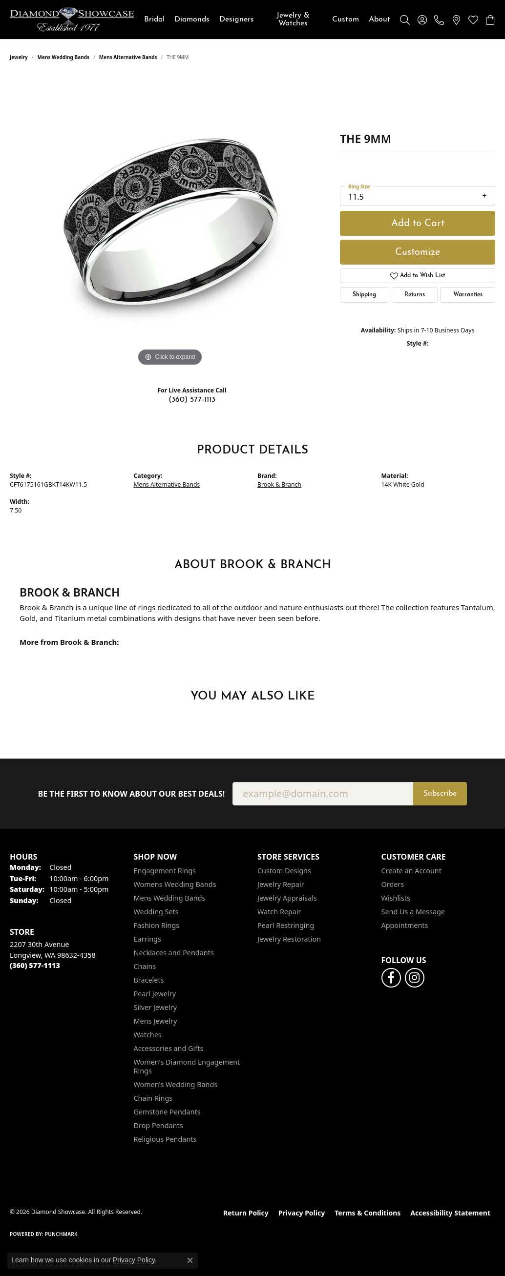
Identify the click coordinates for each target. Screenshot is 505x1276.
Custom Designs (284, 870)
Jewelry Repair (280, 884)
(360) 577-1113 (191, 400)
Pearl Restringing (285, 925)
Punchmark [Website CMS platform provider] (61, 1234)
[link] (439, 19)
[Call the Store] (35, 965)
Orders (392, 884)
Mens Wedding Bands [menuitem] (170, 898)
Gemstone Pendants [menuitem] (167, 1111)
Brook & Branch (279, 484)
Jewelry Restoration (289, 939)
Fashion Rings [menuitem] (157, 925)
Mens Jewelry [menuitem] (155, 1021)
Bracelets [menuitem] (149, 980)
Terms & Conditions (367, 1212)
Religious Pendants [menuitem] (165, 1139)
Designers (236, 19)
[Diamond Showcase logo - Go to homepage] (72, 19)
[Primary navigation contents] (267, 19)
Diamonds (192, 19)
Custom (345, 19)
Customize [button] (417, 252)
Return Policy (246, 1212)
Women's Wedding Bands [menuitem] (176, 1084)
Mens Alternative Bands (128, 57)
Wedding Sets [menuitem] (156, 911)
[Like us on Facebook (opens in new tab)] (391, 978)
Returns (414, 295)
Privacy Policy (301, 1212)
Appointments (404, 925)
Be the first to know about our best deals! (131, 794)
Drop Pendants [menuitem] (158, 1125)
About (379, 19)
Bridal (154, 19)
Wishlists (395, 898)
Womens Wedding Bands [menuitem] (175, 884)
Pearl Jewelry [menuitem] (155, 993)
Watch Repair (279, 911)
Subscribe (440, 794)
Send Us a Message (413, 911)
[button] (405, 19)
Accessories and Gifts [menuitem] (169, 1048)
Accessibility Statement (450, 1212)
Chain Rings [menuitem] (153, 1098)
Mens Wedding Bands (64, 57)
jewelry (19, 57)
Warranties (468, 295)
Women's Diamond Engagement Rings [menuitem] (187, 1066)
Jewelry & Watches (293, 19)
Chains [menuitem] (145, 966)
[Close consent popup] (190, 1260)
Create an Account (411, 870)
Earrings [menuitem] (147, 939)
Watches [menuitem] (148, 1034)
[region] (169, 222)
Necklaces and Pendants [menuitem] (174, 952)
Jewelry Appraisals (287, 898)
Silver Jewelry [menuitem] (155, 1007)
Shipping (364, 295)
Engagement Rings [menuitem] (165, 870)
